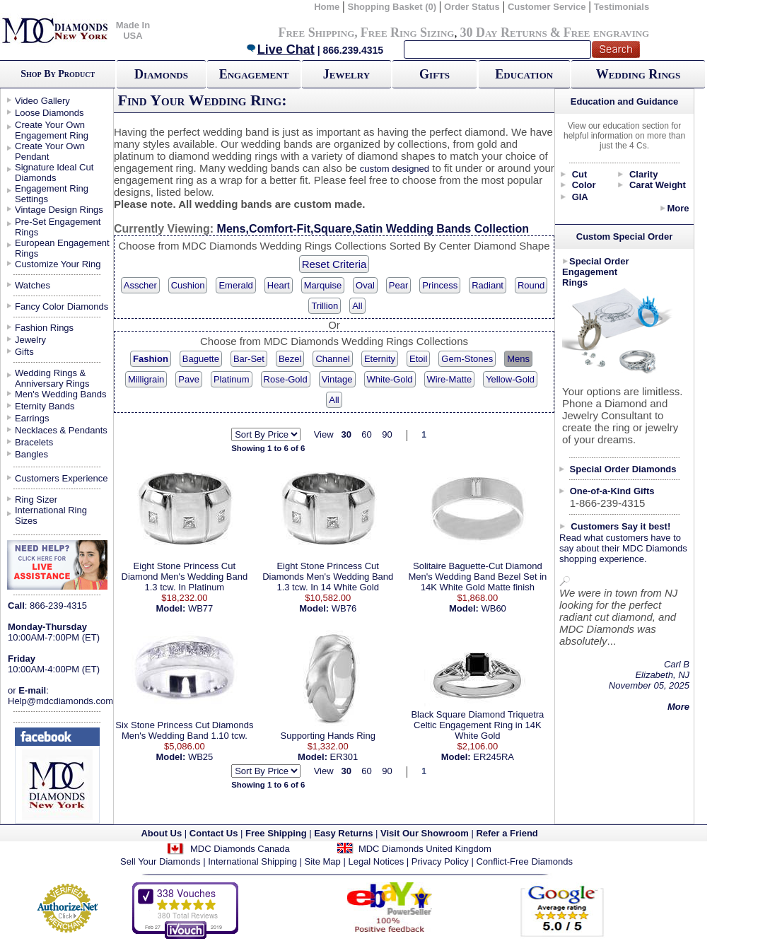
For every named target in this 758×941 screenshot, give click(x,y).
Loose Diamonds (49, 112)
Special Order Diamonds (623, 469)
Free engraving (606, 32)
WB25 (200, 757)
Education (524, 74)
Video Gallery (42, 100)
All (357, 305)
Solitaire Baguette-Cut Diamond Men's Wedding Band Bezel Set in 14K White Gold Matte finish (477, 576)
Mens (518, 358)
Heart (278, 285)
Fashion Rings (44, 327)
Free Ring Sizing (408, 32)
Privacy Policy (440, 861)
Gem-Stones (467, 358)
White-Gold (390, 379)
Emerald (235, 285)
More (678, 208)
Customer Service (547, 6)
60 (366, 434)
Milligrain (146, 379)
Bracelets (34, 442)
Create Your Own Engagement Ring (51, 130)
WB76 (344, 608)
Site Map (323, 861)
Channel (332, 358)
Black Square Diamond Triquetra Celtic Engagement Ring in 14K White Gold (477, 725)
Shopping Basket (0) (392, 6)
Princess (439, 285)
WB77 (200, 608)
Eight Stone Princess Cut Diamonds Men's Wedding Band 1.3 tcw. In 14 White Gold (327, 576)
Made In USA (133, 30)
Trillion (324, 305)
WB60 (493, 608)
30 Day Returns (503, 32)
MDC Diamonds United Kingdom (424, 848)
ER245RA (493, 757)
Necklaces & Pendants (61, 430)
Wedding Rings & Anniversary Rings (52, 378)
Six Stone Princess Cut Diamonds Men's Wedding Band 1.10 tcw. (184, 730)
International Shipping (252, 861)
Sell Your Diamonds (160, 861)
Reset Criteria (334, 264)
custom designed (394, 168)
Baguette (200, 358)
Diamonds (161, 74)
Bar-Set (248, 358)
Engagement (254, 74)
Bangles (31, 454)
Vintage (337, 379)
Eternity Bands (45, 406)
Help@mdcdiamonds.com (60, 701)
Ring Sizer (36, 499)
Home (326, 6)
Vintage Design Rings (59, 209)
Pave (188, 379)
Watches (32, 285)
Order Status (472, 6)
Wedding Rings (638, 74)
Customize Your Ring (57, 264)
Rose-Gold (286, 379)
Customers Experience (61, 478)
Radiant (487, 285)
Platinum (232, 379)
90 (387, 434)
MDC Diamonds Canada (240, 848)
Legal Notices (376, 861)
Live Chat (280, 49)
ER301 (344, 757)
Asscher (140, 285)
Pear (398, 285)
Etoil (418, 358)
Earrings (32, 418)
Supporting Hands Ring (328, 735)
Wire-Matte (449, 379)
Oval (365, 285)
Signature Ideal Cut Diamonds (54, 172)
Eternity (379, 358)
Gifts (434, 74)
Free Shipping (316, 32)
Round (531, 285)
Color (584, 185)
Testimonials (622, 6)
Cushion (188, 285)
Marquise (323, 285)
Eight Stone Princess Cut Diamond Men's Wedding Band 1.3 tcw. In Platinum (185, 576)
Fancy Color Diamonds (61, 306)
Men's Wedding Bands (60, 394)
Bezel (290, 358)
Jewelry (346, 74)
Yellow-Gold (510, 379)
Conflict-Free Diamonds (524, 861)
